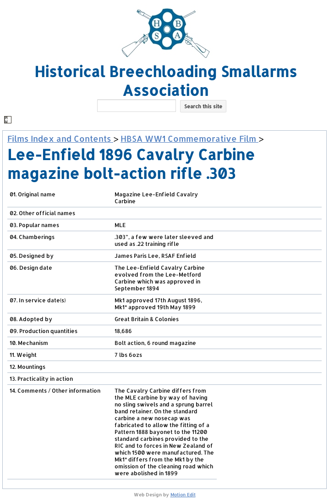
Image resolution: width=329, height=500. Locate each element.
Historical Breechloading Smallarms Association (165, 81)
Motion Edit (183, 494)
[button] (165, 120)
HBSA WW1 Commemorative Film (189, 138)
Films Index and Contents (60, 138)
